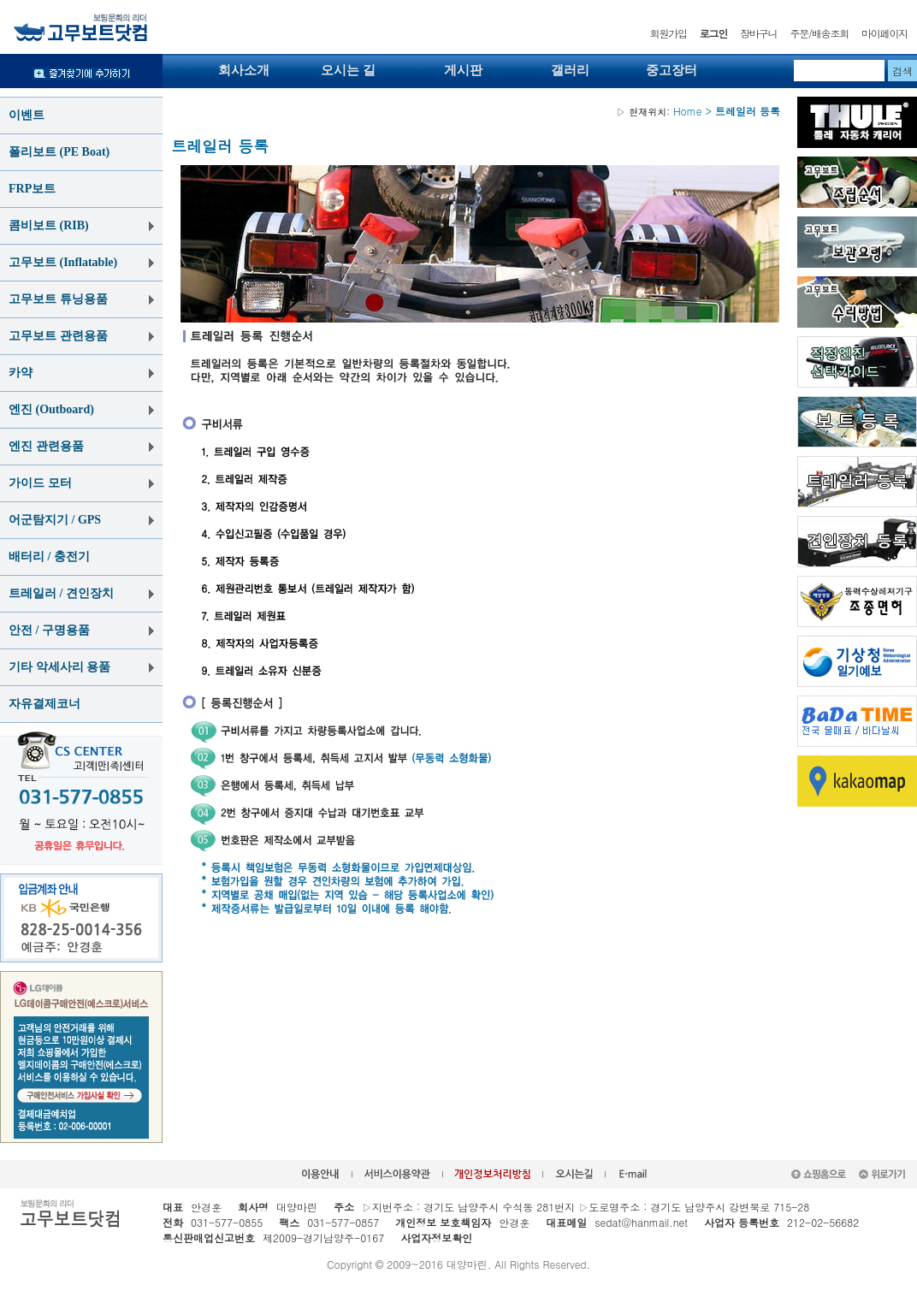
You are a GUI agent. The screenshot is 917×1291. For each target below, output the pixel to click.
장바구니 (758, 33)
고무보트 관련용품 (58, 335)
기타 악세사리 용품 (59, 666)
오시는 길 (348, 70)
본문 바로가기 (0, 0)
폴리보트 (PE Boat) (59, 151)
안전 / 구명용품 (49, 630)
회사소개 (243, 70)
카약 (21, 372)
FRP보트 (32, 188)
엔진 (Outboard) (51, 409)
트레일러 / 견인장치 (61, 593)
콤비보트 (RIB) (49, 225)
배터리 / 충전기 (49, 556)
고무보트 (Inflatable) (63, 262)
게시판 (463, 70)
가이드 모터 (40, 483)
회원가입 (668, 33)
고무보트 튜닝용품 (58, 299)
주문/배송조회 (819, 33)
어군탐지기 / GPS (55, 519)
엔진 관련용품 (46, 446)
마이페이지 (884, 33)
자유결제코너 (44, 703)
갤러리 (570, 70)
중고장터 (671, 70)
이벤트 (26, 115)
